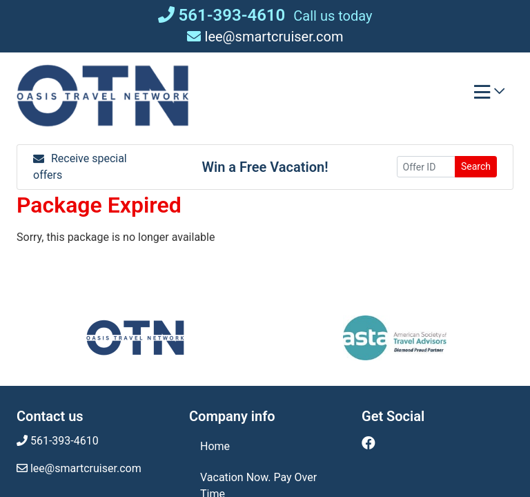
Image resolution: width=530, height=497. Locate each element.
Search (476, 166)
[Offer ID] (426, 166)
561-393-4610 (222, 15)
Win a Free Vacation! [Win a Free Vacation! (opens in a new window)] (265, 167)
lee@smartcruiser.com (265, 36)
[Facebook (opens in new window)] (368, 443)
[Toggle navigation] (489, 95)
